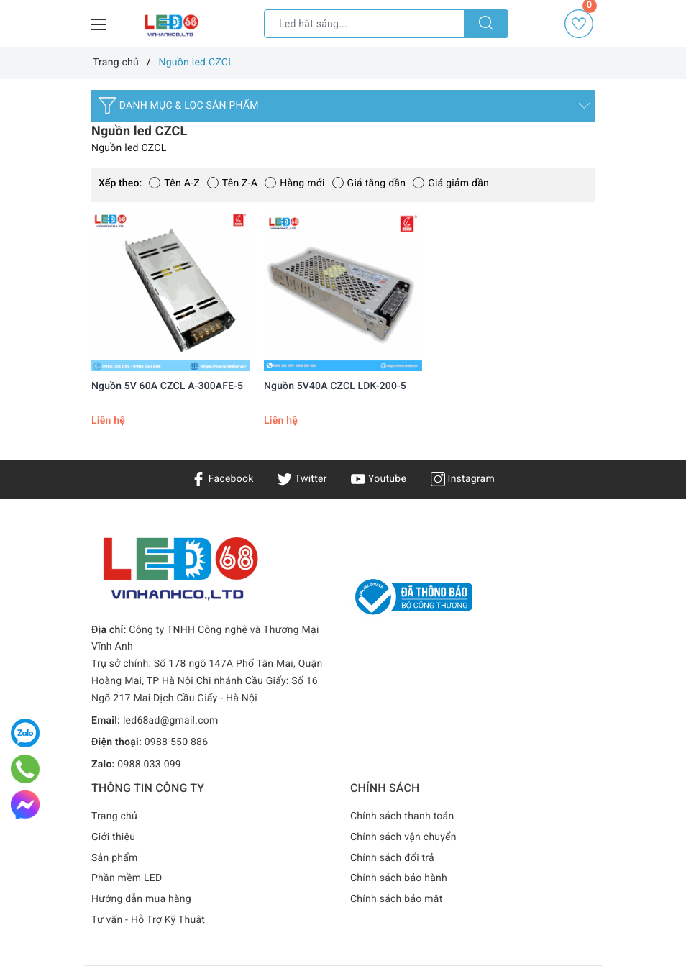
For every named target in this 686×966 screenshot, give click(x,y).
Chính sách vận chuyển (403, 837)
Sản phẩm (114, 858)
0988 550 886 (177, 742)
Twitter (302, 479)
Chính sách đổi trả (392, 858)
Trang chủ (114, 816)
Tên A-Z (174, 183)
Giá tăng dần (369, 183)
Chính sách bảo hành (398, 878)
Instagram (463, 479)
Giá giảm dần (451, 183)
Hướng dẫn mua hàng (141, 899)
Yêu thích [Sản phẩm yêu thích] (579, 23)
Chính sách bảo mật (396, 899)
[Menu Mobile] (99, 22)
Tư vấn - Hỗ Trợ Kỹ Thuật (148, 920)
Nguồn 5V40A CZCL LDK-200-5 (335, 386)
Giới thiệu (113, 837)
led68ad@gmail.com (171, 720)
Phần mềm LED (127, 878)
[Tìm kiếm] (486, 23)
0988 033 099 (149, 764)
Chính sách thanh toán (402, 816)
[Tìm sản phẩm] (364, 23)
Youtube (378, 479)
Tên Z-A (232, 183)
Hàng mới (294, 183)
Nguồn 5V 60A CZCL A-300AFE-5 (167, 386)
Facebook (222, 479)
